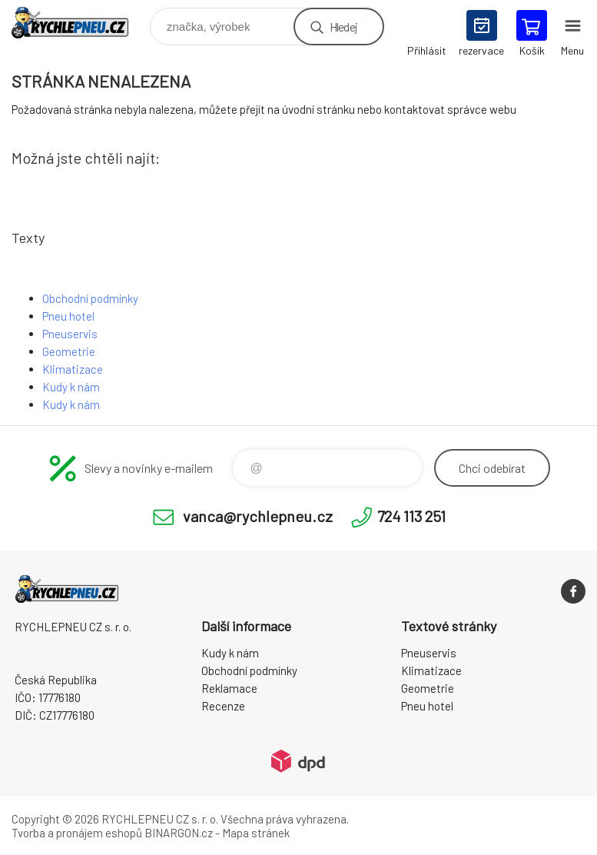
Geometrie (68, 351)
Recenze (223, 706)
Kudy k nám (71, 387)
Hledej (343, 26)
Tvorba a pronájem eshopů (77, 833)
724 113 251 (411, 516)
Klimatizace (72, 369)
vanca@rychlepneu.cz (258, 516)
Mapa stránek (256, 833)
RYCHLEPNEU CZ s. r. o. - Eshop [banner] (80, 22)
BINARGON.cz (178, 833)
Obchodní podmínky (90, 298)
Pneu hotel (68, 316)
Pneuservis (70, 334)
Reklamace (229, 688)
